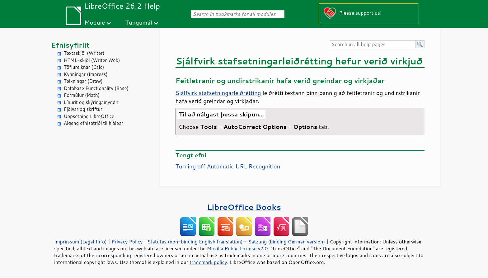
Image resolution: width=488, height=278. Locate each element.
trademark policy (208, 262)
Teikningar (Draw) (83, 81)
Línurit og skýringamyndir (91, 102)
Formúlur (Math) (82, 95)
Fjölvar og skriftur (83, 109)
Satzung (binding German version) (286, 241)
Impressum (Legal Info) (80, 241)
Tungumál (138, 22)
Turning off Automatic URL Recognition (228, 166)
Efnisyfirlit (70, 45)
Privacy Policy (127, 241)
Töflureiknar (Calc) (84, 67)
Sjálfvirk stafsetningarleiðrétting (218, 93)
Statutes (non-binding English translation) (194, 241)
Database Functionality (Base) (96, 88)
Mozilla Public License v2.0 (237, 248)
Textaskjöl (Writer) (84, 53)
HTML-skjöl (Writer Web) (92, 60)
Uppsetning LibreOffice (89, 116)
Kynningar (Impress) (86, 74)
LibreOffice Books (244, 206)
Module (94, 22)
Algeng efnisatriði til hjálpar (93, 123)
